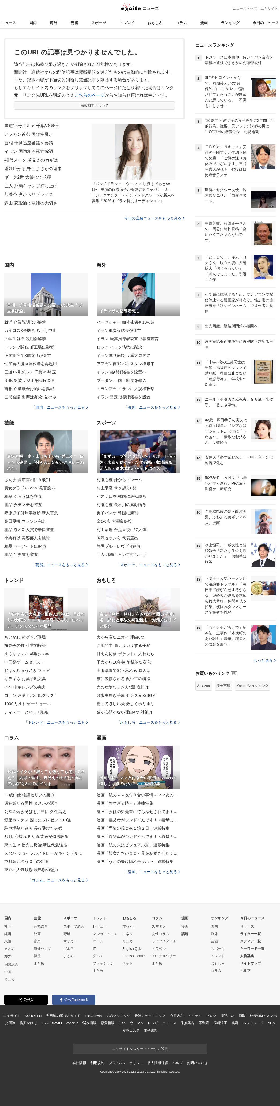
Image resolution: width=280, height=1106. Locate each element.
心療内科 (176, 1016)
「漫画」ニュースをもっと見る (152, 872)
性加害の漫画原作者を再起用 (30, 363)
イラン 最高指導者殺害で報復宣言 (128, 338)
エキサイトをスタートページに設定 (140, 1049)
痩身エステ (130, 1030)
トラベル (159, 949)
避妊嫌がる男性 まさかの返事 (33, 168)
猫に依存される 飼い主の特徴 (123, 678)
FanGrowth (93, 1016)
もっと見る (264, 660)
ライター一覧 (250, 934)
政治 (7, 941)
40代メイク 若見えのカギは (31, 160)
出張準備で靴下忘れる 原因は (123, 670)
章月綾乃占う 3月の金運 (26, 861)
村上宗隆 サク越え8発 (117, 488)
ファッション (103, 963)
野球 (66, 934)
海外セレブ (42, 949)
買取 (242, 1016)
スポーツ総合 (73, 926)
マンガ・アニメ (105, 934)
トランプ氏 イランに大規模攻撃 (125, 388)
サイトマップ (250, 963)
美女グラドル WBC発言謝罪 (30, 488)
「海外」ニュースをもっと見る (152, 407)
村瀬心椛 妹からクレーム (119, 479)
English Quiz (132, 949)
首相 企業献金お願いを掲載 (29, 388)
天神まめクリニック (149, 1016)
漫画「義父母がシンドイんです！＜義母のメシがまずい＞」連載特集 (138, 836)
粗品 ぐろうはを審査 (23, 496)
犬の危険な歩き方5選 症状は (123, 687)
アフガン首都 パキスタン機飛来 (125, 363)
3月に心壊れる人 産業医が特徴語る (36, 836)
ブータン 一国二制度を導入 (121, 380)
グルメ (98, 956)
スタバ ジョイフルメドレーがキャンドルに (43, 853)
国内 (33, 23)
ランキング (230, 23)
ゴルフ (68, 949)
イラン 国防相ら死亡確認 (28, 151)
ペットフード (253, 1023)
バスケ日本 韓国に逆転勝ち (121, 496)
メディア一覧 (250, 941)
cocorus (72, 1023)
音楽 (37, 941)
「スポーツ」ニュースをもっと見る (148, 565)
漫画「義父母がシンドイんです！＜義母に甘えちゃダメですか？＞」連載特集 (138, 820)
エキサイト (269, 8)
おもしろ (155, 23)
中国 (7, 972)
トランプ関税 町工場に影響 (29, 347)
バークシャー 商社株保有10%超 (125, 322)
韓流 (37, 956)
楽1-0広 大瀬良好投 (114, 521)
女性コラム (160, 934)
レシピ (153, 1023)
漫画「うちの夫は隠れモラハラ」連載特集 (135, 861)
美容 (234, 1023)
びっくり (129, 926)
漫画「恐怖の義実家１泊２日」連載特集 (133, 828)
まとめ (9, 949)
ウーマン (136, 1023)
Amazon (203, 686)
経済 (7, 934)
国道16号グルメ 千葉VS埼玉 (31, 125)
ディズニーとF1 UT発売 (26, 712)
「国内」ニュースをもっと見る (60, 407)
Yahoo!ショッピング (252, 686)
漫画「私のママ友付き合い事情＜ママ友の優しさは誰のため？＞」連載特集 (138, 795)
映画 (37, 934)
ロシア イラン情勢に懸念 (119, 347)
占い (122, 1023)
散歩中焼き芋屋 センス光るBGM (126, 695)
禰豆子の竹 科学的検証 (25, 645)
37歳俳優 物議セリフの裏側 (29, 795)
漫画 (204, 23)
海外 (53, 23)
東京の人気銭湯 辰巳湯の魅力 (31, 869)
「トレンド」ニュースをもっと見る (56, 722)
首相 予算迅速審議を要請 (28, 143)
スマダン (159, 926)
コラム (181, 23)
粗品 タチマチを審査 (23, 504)
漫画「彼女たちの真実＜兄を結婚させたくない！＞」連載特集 (138, 853)
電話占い (227, 1016)
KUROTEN (33, 1016)
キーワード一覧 (252, 949)
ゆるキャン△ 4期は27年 (26, 653)
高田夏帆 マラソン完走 (25, 521)
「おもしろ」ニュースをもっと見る (148, 722)
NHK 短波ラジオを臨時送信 (29, 380)
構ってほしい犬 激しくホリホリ (125, 703)
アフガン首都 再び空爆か (28, 134)
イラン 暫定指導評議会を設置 (123, 397)
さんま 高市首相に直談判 (27, 479)
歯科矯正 (220, 1023)
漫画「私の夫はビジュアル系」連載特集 (133, 845)
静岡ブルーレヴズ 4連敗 (119, 546)
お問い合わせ (197, 1063)
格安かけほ (28, 1023)
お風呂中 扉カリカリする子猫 (123, 645)
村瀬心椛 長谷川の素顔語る (121, 504)
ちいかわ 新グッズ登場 (25, 637)
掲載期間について (94, 106)
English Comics (134, 956)
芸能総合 (41, 926)
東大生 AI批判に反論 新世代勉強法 (35, 845)
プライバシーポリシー (126, 1063)
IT (94, 949)
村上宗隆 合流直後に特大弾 (121, 529)
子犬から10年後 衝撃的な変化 (124, 662)
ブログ (211, 1016)
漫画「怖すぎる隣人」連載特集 (125, 803)
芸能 (74, 23)
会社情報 (79, 1063)
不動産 (204, 1023)
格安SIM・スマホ (263, 1016)
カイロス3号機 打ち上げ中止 (30, 330)
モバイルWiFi (51, 1023)
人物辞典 (247, 956)
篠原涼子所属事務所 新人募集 (31, 513)
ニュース (8, 23)
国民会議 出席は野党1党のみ (30, 397)
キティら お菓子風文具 (25, 678)
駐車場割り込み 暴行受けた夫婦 (33, 828)
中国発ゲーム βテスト (24, 662)
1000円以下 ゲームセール (27, 703)
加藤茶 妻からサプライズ (28, 194)
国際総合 (11, 964)
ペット (127, 963)
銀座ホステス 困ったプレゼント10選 (37, 820)
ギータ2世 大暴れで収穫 (27, 177)
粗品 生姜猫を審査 (21, 554)
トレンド (126, 23)
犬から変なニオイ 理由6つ (121, 637)
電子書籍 (150, 1030)
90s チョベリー (164, 956)
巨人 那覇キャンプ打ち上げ (30, 186)
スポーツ (98, 23)
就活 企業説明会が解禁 (25, 322)
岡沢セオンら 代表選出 (117, 538)
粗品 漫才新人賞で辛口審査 (29, 529)
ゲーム (98, 941)
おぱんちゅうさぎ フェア (27, 670)
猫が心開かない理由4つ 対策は (125, 712)
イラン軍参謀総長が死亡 (119, 330)
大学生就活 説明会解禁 (25, 338)
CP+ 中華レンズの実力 (25, 687)
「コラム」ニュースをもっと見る (58, 880)
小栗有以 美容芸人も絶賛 (27, 538)
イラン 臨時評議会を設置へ (121, 372)
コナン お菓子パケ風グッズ (29, 695)
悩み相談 (89, 1023)
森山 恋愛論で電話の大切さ (30, 203)
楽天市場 (223, 686)
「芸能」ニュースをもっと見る (60, 565)
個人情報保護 (157, 1063)
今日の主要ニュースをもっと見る (154, 218)
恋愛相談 (107, 1023)
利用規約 (97, 1063)
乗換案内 (187, 1023)
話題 (184, 934)
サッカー (70, 941)
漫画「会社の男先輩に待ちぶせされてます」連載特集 (138, 811)
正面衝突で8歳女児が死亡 (27, 355)
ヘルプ (245, 971)
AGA (271, 1023)
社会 (7, 926)
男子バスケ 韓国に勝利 (117, 513)
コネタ (127, 934)
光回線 (10, 1023)
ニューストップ (245, 8)
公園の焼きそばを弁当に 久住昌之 (35, 811)
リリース (247, 926)
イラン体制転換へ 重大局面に (123, 355)
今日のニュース (266, 23)
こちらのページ (90, 95)
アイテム (194, 1016)
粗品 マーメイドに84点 (25, 546)
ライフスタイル (164, 941)
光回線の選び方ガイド (63, 1016)
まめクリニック (118, 1016)
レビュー (100, 926)
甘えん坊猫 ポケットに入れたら (125, 653)
